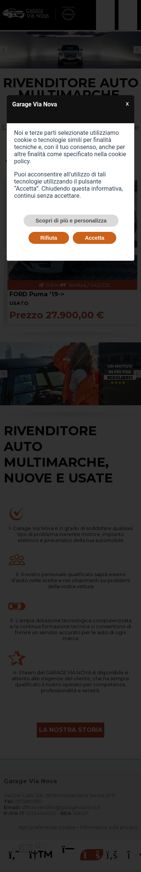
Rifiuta (48, 238)
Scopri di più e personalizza (71, 221)
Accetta (94, 238)
